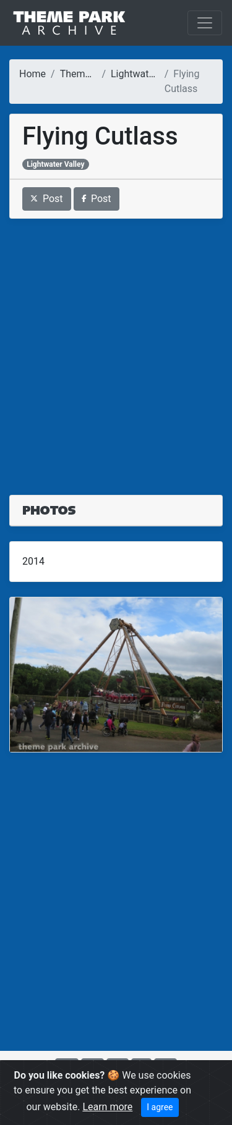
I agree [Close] (160, 1107)
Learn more (107, 1107)
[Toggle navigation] (204, 23)
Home (32, 74)
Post (46, 198)
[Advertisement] (116, 349)
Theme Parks (89, 74)
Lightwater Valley (148, 74)
